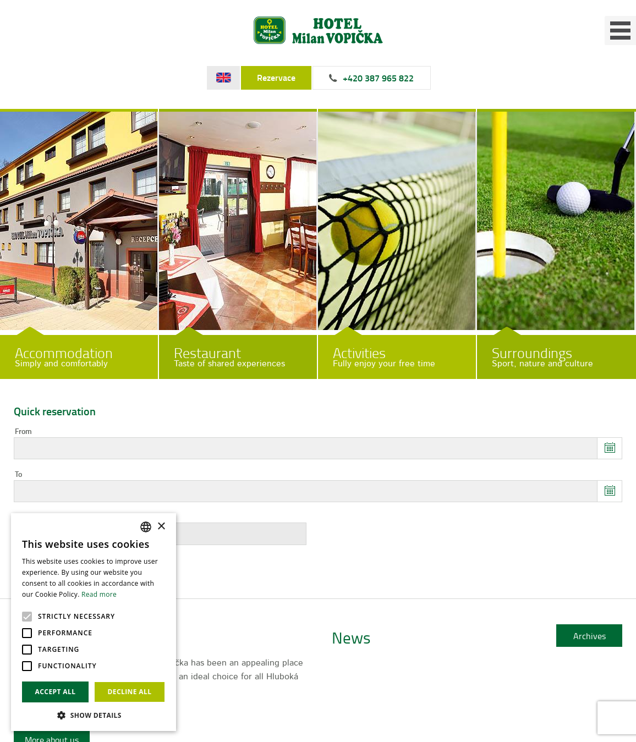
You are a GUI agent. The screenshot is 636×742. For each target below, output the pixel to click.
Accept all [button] (55, 691)
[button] (93, 715)
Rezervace (276, 78)
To (18, 474)
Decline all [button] (130, 691)
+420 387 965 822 (378, 78)
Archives (589, 635)
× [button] (161, 527)
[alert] (93, 622)
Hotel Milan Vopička (318, 30)
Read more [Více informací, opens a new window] (99, 594)
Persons (28, 517)
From (23, 431)
